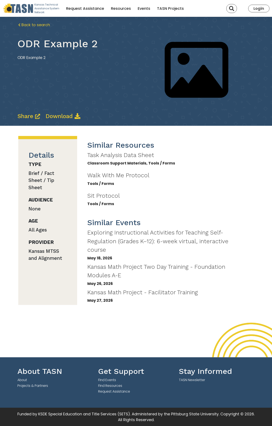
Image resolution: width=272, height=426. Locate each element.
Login (259, 8)
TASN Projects (170, 8)
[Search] (231, 8)
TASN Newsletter (192, 379)
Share (29, 116)
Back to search (34, 24)
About (22, 379)
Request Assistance (85, 8)
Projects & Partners (32, 385)
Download (62, 116)
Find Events (107, 379)
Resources (121, 8)
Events (144, 8)
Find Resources (110, 385)
